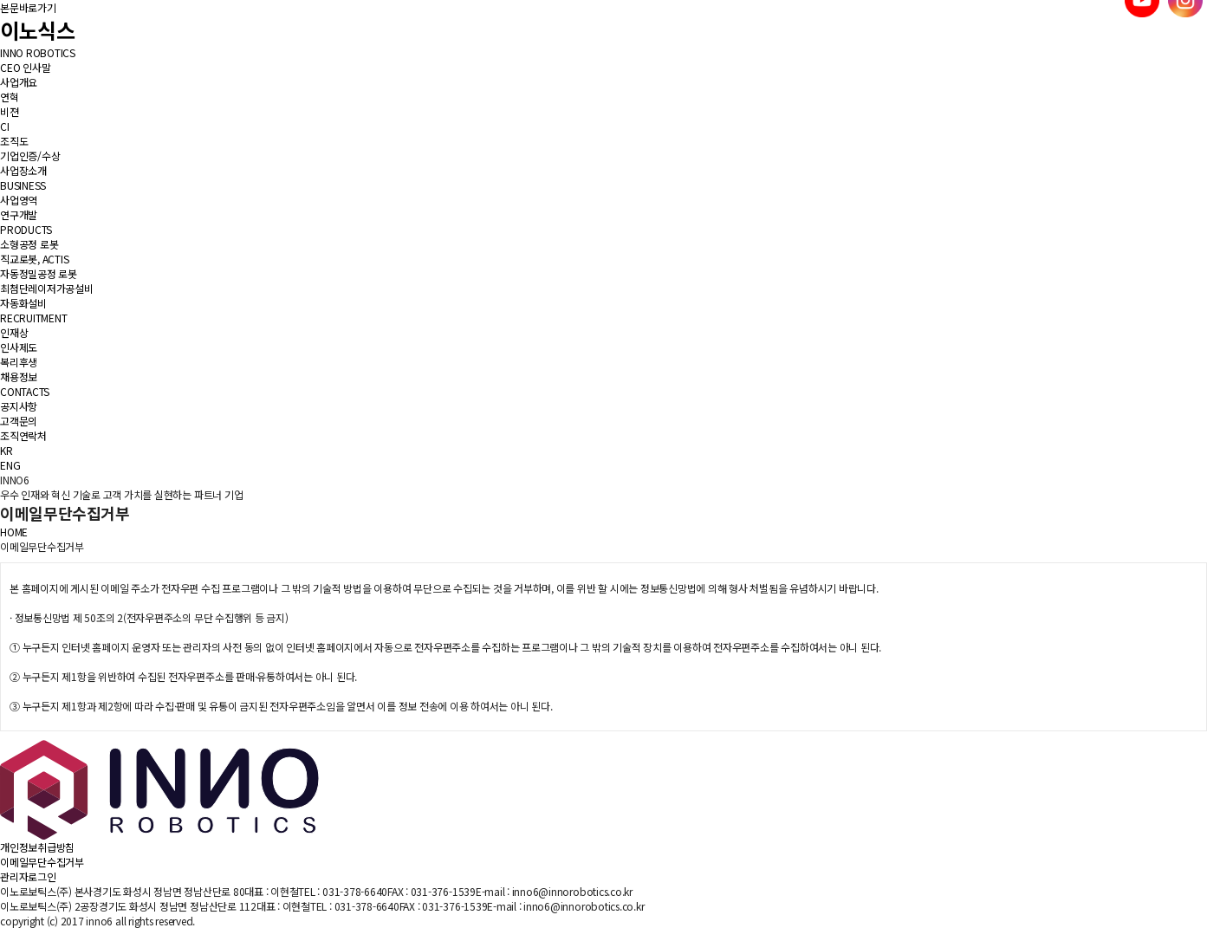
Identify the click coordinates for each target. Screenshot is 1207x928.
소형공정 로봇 (29, 244)
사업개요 (18, 82)
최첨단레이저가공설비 (47, 288)
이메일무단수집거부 (42, 861)
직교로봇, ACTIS (34, 258)
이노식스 (37, 30)
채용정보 (18, 376)
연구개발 (18, 214)
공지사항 (18, 406)
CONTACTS (24, 391)
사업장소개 (23, 170)
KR (6, 450)
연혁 (9, 96)
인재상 (14, 332)
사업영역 (18, 199)
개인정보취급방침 (37, 847)
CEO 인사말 (25, 67)
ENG (10, 465)
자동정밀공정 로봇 (38, 273)
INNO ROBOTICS (37, 52)
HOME (14, 531)
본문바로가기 (28, 7)
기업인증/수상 (30, 155)
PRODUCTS (26, 229)
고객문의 (18, 420)
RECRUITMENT (33, 317)
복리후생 (18, 361)
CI (5, 126)
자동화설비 (23, 302)
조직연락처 (23, 435)
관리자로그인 (28, 876)
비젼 (9, 111)
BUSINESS (23, 185)
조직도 (14, 140)
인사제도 (18, 347)
